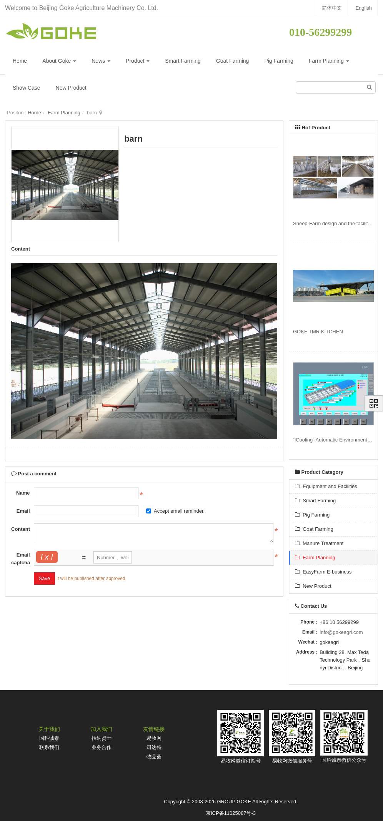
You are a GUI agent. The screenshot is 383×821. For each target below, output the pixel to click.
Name (23, 493)
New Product (71, 88)
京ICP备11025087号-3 (231, 813)
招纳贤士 (102, 738)
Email (23, 511)
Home (20, 61)
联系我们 (49, 747)
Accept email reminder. (175, 511)
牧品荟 (154, 756)
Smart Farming (183, 61)
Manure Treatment (319, 543)
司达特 (154, 747)
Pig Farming (278, 61)
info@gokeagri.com (341, 632)
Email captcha (20, 558)
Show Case (26, 88)
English (363, 8)
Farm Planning (329, 61)
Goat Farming (232, 61)
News (101, 61)
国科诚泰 (49, 738)
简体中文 (331, 8)
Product (138, 61)
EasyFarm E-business (323, 572)
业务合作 (102, 747)
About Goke (59, 61)
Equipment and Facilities (326, 486)
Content (20, 529)
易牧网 (154, 738)
